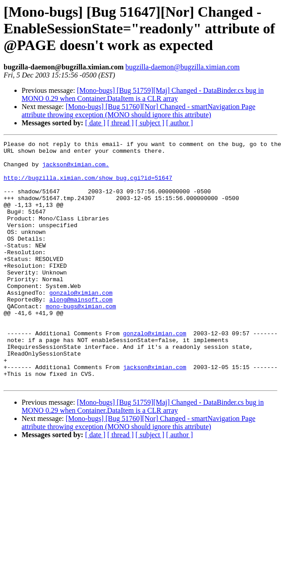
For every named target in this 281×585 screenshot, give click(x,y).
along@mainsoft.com (80, 332)
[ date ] (95, 123)
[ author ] (179, 123)
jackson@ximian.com (154, 413)
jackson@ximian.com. (75, 169)
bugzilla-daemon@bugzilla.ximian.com (182, 67)
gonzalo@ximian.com (80, 324)
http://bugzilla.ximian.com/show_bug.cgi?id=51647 (88, 186)
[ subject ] (150, 123)
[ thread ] (120, 123)
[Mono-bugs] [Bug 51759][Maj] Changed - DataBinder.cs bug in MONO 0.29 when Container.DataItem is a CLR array (143, 94)
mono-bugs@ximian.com (81, 340)
